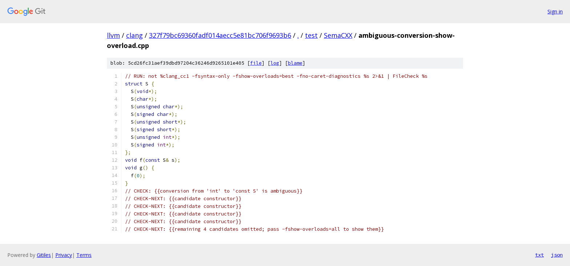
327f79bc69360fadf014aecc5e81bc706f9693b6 (220, 35)
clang (134, 35)
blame (295, 63)
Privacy (63, 254)
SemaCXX (338, 35)
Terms (84, 254)
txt (539, 254)
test (311, 35)
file (256, 63)
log (274, 63)
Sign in (555, 11)
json (557, 254)
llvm (113, 35)
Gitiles (44, 254)
